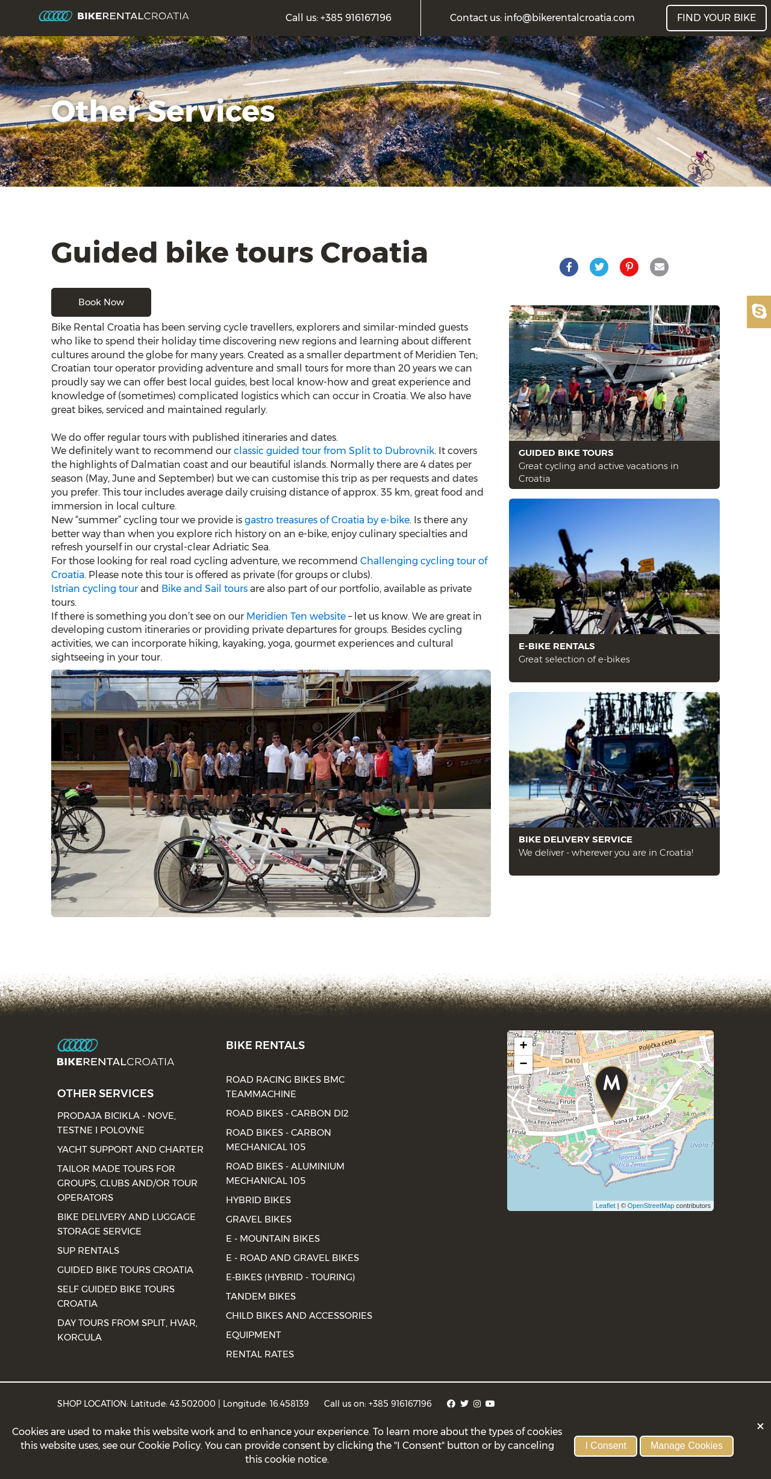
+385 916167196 (400, 1403)
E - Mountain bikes (273, 1238)
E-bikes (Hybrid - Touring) (290, 1277)
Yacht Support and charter (130, 1149)
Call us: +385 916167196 (339, 17)
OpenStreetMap (651, 1205)
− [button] (524, 1065)
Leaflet (606, 1205)
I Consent (605, 1445)
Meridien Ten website (296, 616)
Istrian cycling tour (94, 588)
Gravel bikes (259, 1219)
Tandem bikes (261, 1296)
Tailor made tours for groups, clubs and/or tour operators (127, 1183)
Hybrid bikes (258, 1200)
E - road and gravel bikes (292, 1257)
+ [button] (524, 1047)
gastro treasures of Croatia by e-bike (327, 520)
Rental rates (260, 1354)
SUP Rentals (88, 1250)
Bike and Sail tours (204, 588)
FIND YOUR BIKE (716, 17)
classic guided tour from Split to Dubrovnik (334, 450)
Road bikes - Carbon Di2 (287, 1113)
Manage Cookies (687, 1445)
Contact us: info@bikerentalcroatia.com (542, 17)
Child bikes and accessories (299, 1315)
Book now (101, 302)
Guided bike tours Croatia (125, 1269)
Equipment (253, 1334)
